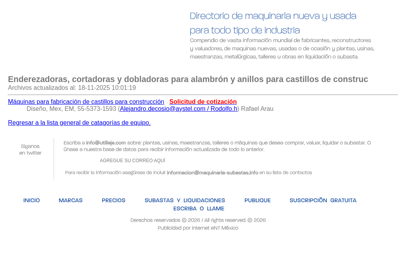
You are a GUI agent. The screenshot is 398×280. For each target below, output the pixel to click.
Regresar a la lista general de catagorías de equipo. (79, 122)
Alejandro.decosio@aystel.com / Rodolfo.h (178, 108)
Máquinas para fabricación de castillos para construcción (86, 101)
